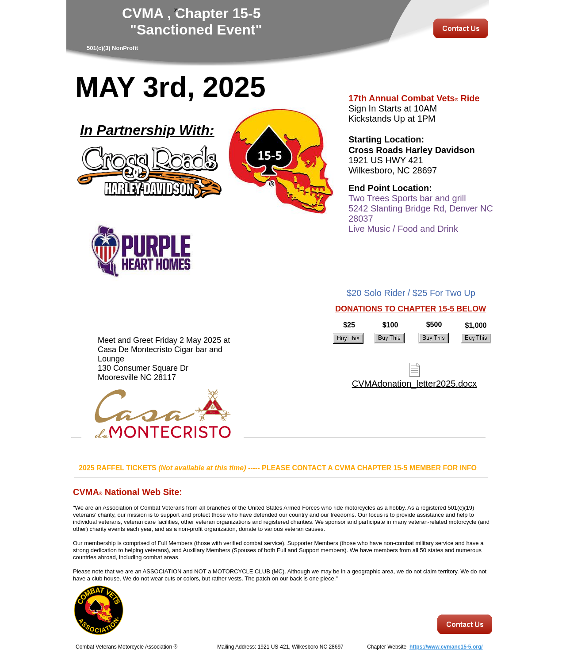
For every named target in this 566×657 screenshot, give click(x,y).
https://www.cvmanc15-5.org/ (446, 647)
